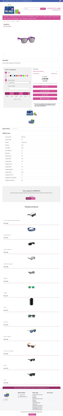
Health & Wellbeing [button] (30, 16)
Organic (34, 400)
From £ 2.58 (6, 223)
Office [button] (5, 18)
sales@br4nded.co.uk (56, 10)
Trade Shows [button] (25, 18)
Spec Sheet (45, 94)
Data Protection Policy (37, 409)
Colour (9, 72)
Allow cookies (32, 414)
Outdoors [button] (9, 18)
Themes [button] (34, 18)
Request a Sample (45, 98)
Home (4, 21)
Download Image (45, 91)
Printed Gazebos (15, 18)
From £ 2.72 (6, 310)
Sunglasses (13, 21)
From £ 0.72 (6, 237)
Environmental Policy (37, 408)
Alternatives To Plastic (37, 394)
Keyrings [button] (50, 16)
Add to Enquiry (45, 86)
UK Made (34, 396)
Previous (29, 198)
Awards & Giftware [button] (13, 16)
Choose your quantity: (11, 86)
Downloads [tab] (15, 128)
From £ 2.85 (6, 252)
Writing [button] (30, 18)
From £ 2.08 (6, 266)
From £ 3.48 (6, 339)
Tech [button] (21, 18)
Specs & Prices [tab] (6, 128)
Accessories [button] (6, 16)
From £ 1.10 (6, 368)
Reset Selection (17, 99)
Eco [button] (41, 16)
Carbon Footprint (36, 402)
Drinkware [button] (37, 16)
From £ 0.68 (6, 281)
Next (33, 198)
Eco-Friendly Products (37, 405)
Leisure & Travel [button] (56, 16)
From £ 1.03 (6, 324)
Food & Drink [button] (44, 16)
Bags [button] (19, 16)
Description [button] (5, 60)
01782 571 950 (53, 8)
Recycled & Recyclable (37, 398)
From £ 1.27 (6, 295)
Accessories (8, 21)
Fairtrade (34, 401)
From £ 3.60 (6, 382)
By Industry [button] (23, 16)
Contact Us (34, 404)
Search (43, 8)
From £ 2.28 (6, 353)
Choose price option (11, 80)
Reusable (34, 397)
